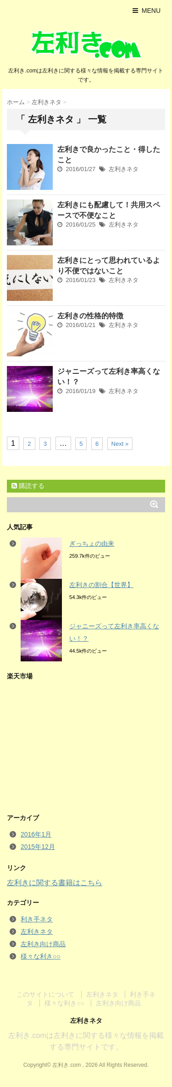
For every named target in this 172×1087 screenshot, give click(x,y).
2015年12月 (38, 846)
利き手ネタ (37, 919)
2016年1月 (36, 834)
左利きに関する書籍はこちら (54, 883)
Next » (120, 443)
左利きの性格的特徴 (90, 316)
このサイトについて (45, 994)
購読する (27, 485)
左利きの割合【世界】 (101, 584)
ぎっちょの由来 (91, 543)
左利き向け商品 (43, 944)
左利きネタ (124, 169)
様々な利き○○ (41, 956)
